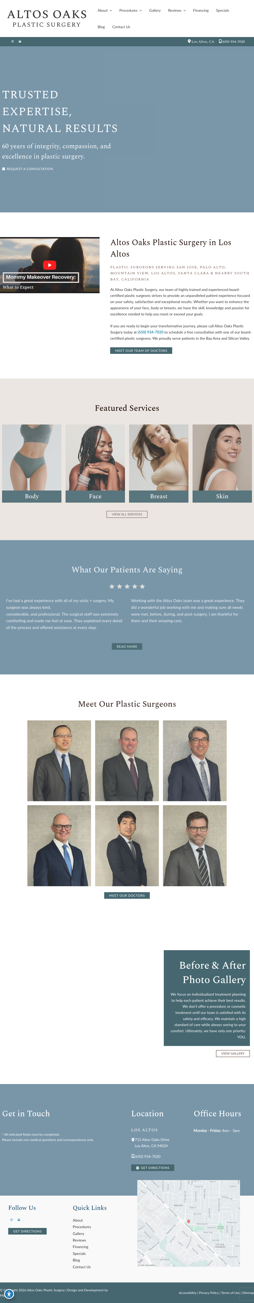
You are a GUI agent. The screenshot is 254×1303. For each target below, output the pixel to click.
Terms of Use (230, 1293)
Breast (158, 509)
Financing (80, 1246)
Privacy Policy (209, 1293)
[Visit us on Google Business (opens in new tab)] (20, 41)
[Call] (231, 41)
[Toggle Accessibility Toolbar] (9, 1294)
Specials (79, 1253)
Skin (222, 509)
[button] (27, 168)
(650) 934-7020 (150, 332)
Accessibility (187, 1293)
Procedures (82, 1226)
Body (32, 509)
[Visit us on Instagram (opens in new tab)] (12, 41)
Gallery (78, 1233)
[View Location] (189, 42)
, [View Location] (203, 41)
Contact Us (82, 1267)
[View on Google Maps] (191, 1223)
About (78, 1220)
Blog (76, 1260)
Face (95, 509)
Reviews (79, 1240)
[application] (110, 10)
